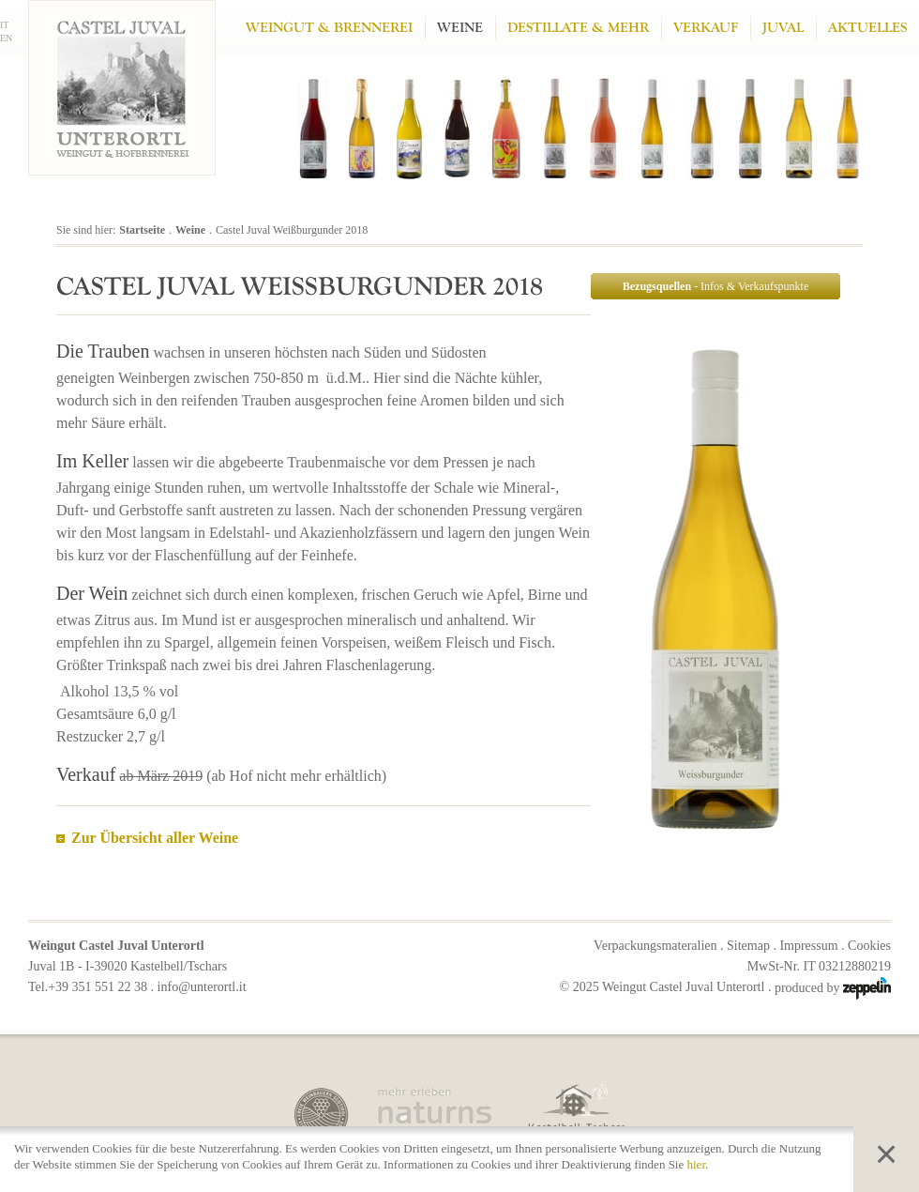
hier (696, 1164)
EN (6, 38)
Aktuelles (867, 28)
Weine (460, 28)
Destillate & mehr (578, 28)
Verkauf (705, 28)
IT (4, 25)
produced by (833, 988)
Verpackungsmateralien (655, 946)
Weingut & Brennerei (329, 28)
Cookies (869, 946)
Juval (783, 28)
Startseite (142, 230)
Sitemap (748, 946)
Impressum (808, 946)
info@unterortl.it (202, 987)
